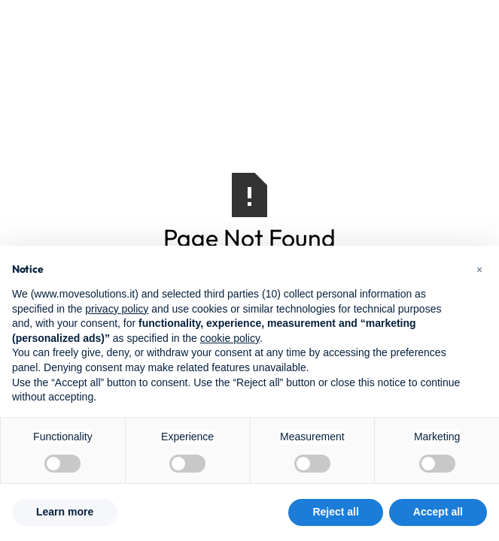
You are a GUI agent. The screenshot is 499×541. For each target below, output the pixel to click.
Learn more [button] (64, 512)
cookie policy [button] (230, 338)
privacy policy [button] (116, 309)
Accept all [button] (438, 512)
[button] (479, 270)
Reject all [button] (335, 512)
